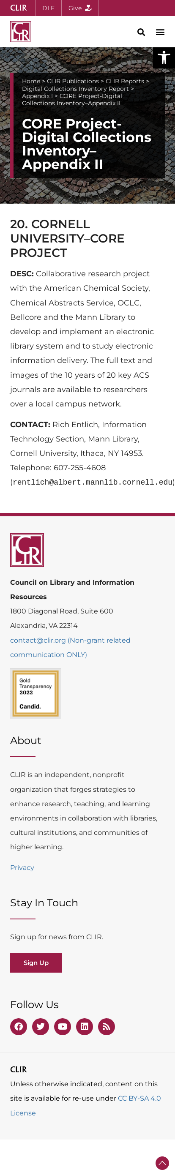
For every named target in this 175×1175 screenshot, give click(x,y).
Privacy (22, 868)
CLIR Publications (73, 81)
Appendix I (37, 96)
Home (31, 81)
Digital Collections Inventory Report (75, 89)
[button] (164, 57)
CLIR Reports (125, 81)
